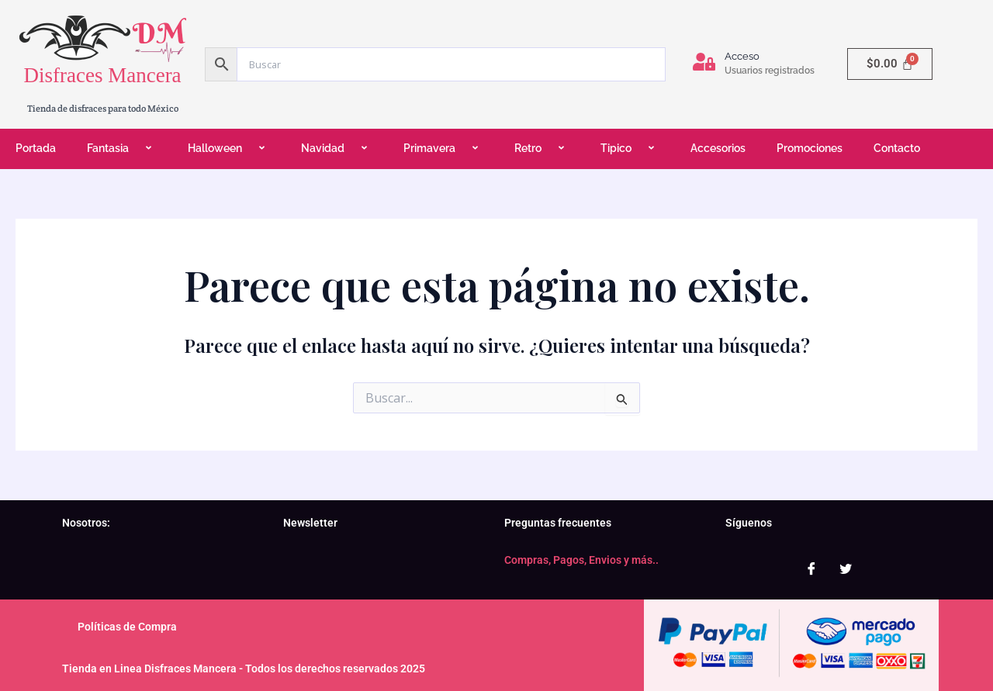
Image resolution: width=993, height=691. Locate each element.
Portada (36, 148)
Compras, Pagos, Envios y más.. (581, 560)
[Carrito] (889, 64)
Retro (541, 148)
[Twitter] (845, 568)
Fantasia (122, 148)
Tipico (629, 148)
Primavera (443, 148)
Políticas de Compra (127, 626)
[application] (135, 149)
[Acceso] (704, 61)
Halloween (229, 148)
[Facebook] (811, 568)
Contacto (897, 148)
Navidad (336, 148)
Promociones (809, 148)
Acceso (742, 56)
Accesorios (718, 148)
